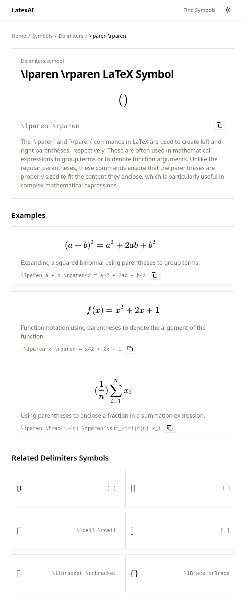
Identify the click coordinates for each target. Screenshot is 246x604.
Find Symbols (199, 10)
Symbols (42, 35)
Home (19, 35)
